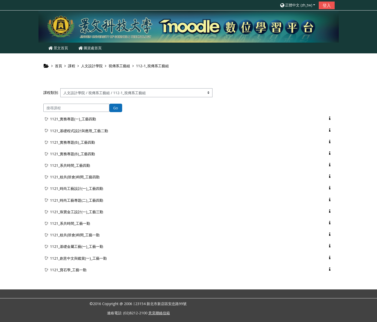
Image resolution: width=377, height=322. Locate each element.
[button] (297, 5)
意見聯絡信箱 (159, 312)
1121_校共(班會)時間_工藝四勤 (75, 176)
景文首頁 (58, 47)
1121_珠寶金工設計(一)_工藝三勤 (76, 211)
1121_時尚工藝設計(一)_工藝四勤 (76, 188)
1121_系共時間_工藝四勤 (70, 165)
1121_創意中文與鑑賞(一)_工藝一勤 (78, 258)
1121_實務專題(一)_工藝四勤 (73, 118)
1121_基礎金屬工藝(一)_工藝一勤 (76, 246)
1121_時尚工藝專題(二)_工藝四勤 (76, 200)
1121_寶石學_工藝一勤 (68, 269)
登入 (327, 5)
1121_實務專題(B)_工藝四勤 (72, 142)
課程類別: (51, 92)
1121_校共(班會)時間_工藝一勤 (75, 234)
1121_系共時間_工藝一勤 (70, 223)
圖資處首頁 (90, 47)
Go (115, 107)
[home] (188, 26)
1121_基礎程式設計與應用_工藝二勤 (79, 130)
